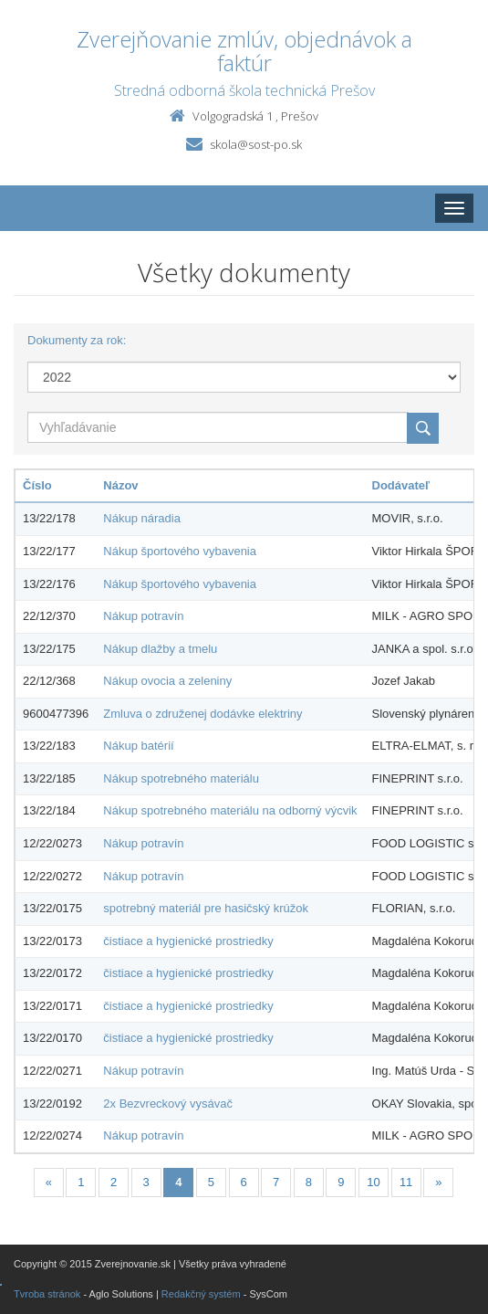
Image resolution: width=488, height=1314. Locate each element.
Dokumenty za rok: (76, 340)
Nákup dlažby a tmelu (160, 649)
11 (406, 1182)
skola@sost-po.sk (256, 144)
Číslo (37, 485)
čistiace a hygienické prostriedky (188, 941)
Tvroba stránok (47, 1293)
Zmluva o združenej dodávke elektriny (202, 713)
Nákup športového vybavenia (179, 551)
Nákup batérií (138, 745)
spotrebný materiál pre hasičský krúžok (205, 908)
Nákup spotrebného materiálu (181, 778)
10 (373, 1182)
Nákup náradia (142, 518)
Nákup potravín (143, 616)
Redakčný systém (201, 1293)
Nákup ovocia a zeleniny (167, 681)
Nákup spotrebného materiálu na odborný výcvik (230, 810)
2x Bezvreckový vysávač (168, 1103)
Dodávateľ (401, 485)
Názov (120, 485)
